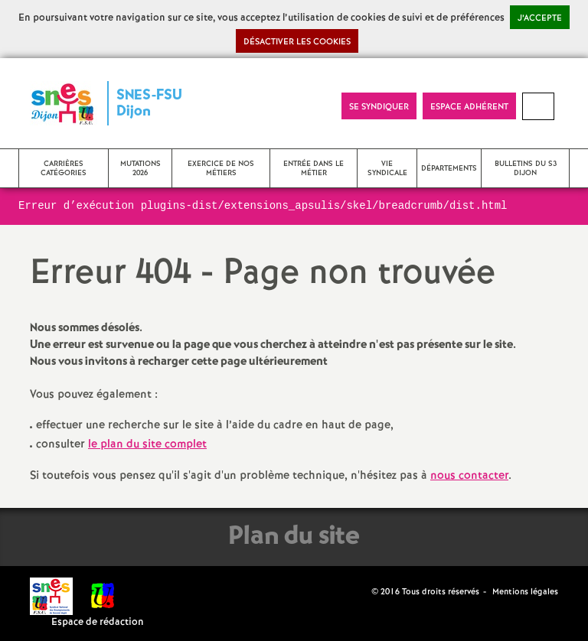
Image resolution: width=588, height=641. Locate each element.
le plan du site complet (147, 444)
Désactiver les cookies (297, 42)
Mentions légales (525, 592)
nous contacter (469, 475)
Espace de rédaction (97, 622)
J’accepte (540, 18)
